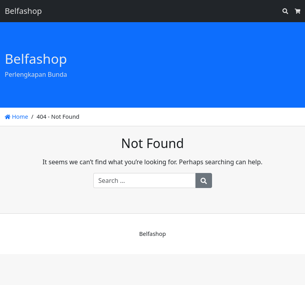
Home (16, 116)
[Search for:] (144, 180)
